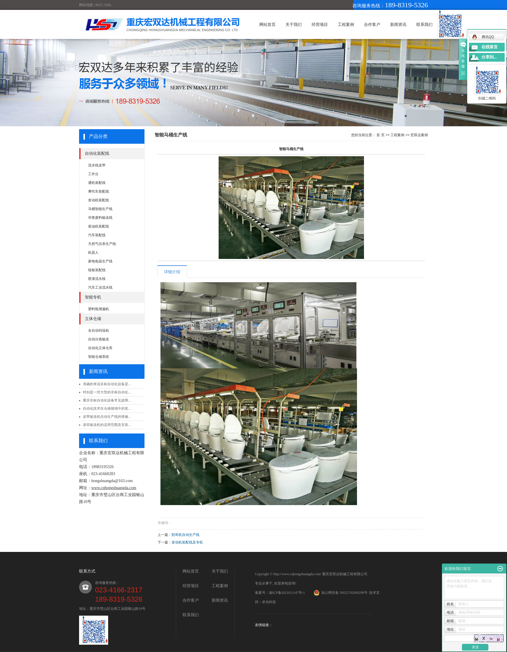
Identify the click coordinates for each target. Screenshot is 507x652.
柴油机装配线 (98, 226)
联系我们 (424, 24)
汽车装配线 (97, 235)
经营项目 (320, 24)
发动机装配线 (98, 200)
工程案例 (346, 24)
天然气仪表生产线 (102, 244)
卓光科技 (269, 602)
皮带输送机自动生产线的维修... (107, 417)
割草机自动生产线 (185, 535)
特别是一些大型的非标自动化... (107, 392)
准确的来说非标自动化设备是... (107, 384)
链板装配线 (97, 270)
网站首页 (267, 24)
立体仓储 (93, 319)
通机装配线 (97, 183)
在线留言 (489, 47)
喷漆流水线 (97, 279)
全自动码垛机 (98, 330)
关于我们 (293, 24)
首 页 (380, 135)
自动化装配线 (97, 153)
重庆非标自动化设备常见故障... (107, 400)
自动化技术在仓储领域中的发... (107, 408)
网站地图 (86, 5)
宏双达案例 (419, 135)
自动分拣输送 (98, 339)
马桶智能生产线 (100, 209)
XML (108, 5)
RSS (98, 5)
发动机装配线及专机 (187, 542)
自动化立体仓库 (100, 348)
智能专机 (93, 297)
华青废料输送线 (100, 218)
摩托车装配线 (98, 191)
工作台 (93, 174)
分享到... (489, 57)
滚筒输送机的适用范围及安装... (107, 425)
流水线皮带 (97, 165)
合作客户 (372, 24)
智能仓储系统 (98, 357)
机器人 (93, 253)
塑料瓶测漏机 (98, 309)
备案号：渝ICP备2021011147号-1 (280, 593)
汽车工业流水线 (100, 287)
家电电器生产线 (100, 261)
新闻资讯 (398, 24)
